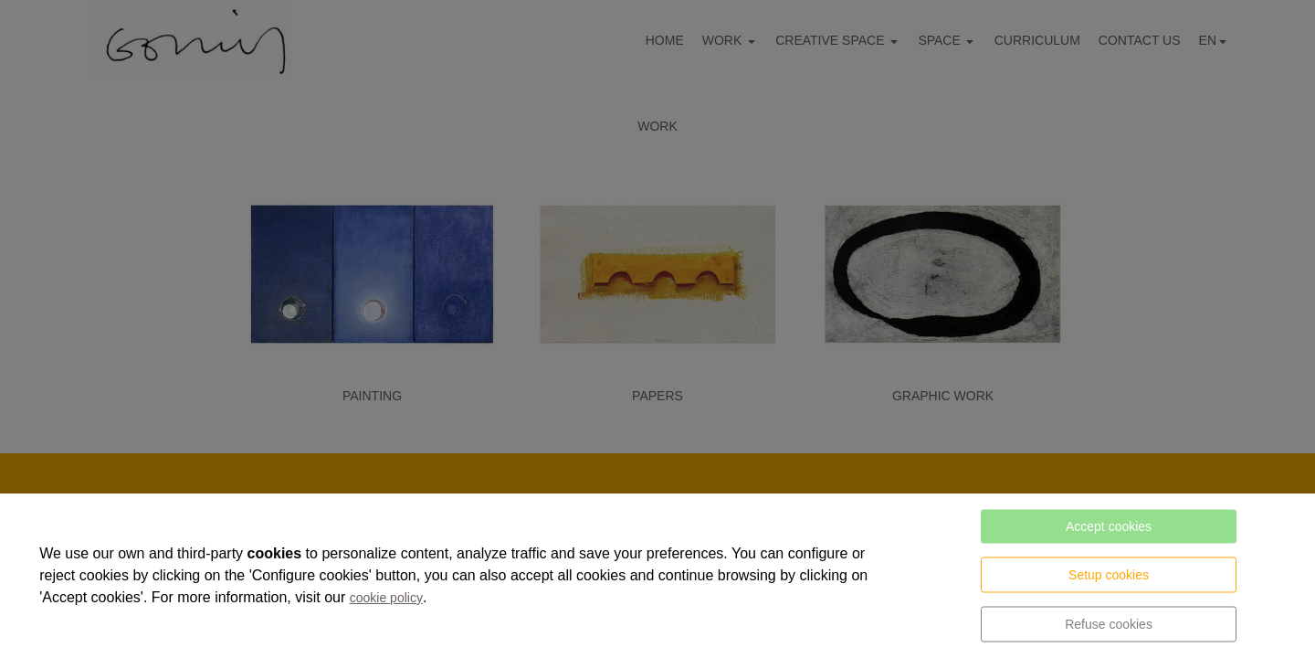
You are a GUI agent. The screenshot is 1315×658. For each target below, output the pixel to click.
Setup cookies (1108, 575)
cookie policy (386, 597)
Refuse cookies (1108, 624)
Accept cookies (1109, 526)
